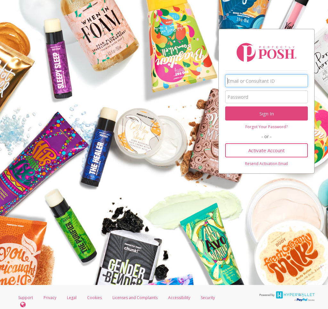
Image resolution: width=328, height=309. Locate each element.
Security (208, 297)
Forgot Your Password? (266, 126)
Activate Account (266, 150)
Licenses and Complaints (135, 297)
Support (25, 297)
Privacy (50, 297)
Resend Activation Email (266, 163)
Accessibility (179, 297)
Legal (72, 297)
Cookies (94, 297)
